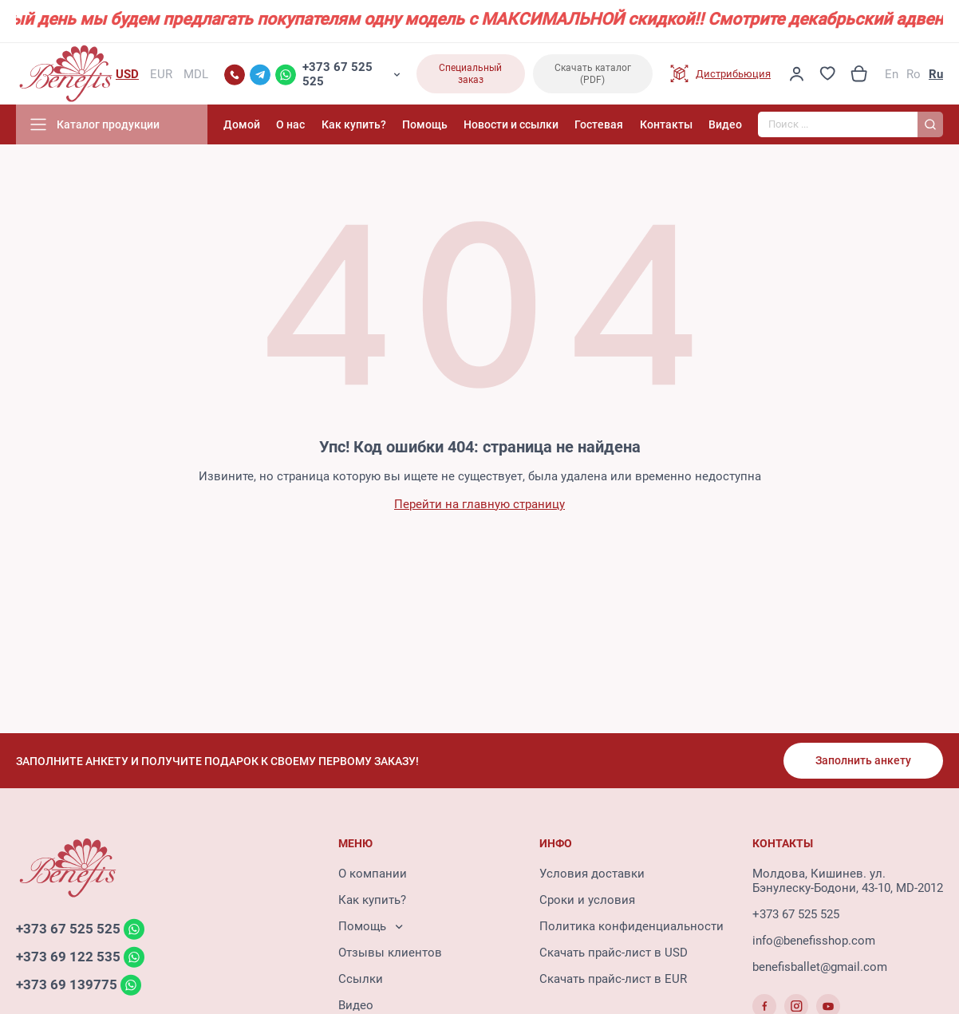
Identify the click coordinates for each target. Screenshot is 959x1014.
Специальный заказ (470, 73)
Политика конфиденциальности (631, 926)
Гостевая (598, 124)
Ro (913, 74)
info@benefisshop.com (813, 940)
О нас (290, 124)
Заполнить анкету (863, 760)
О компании (372, 873)
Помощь (425, 124)
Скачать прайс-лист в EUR (613, 979)
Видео (725, 124)
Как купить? (354, 124)
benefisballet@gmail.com (819, 967)
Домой (241, 124)
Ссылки (360, 979)
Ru (936, 74)
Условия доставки (592, 873)
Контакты (666, 124)
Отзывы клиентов (390, 952)
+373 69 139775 (66, 984)
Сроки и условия (587, 900)
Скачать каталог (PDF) (592, 73)
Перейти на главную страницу (479, 504)
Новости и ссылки (511, 124)
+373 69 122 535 (68, 957)
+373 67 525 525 (337, 74)
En (891, 74)
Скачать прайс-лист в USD (613, 952)
